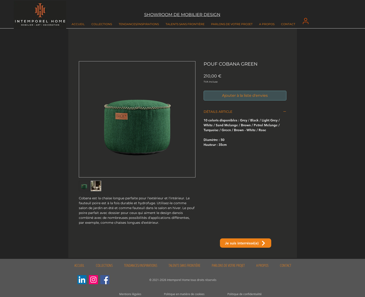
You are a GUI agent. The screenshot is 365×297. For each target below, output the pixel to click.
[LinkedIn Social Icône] (82, 279)
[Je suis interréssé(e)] (245, 243)
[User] (305, 21)
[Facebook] (104, 279)
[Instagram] (93, 279)
